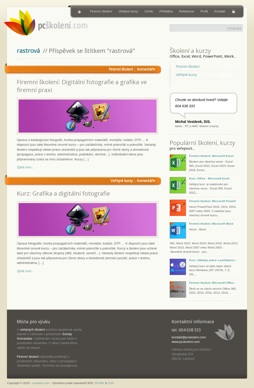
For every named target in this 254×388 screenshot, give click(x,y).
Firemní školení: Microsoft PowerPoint (212, 201)
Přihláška (166, 11)
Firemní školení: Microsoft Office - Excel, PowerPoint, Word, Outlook (212, 282)
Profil (204, 11)
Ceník (149, 11)
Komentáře (146, 69)
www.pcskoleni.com (186, 342)
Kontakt (219, 11)
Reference (186, 11)
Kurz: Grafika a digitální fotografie (63, 193)
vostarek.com (41, 383)
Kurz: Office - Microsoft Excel (209, 178)
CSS (111, 383)
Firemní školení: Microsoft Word (211, 223)
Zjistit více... (25, 167)
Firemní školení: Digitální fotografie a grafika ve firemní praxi (82, 86)
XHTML (99, 383)
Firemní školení (101, 11)
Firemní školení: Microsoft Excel (211, 155)
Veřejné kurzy (128, 11)
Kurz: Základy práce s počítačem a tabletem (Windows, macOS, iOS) (212, 260)
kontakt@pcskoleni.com (189, 337)
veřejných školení (32, 329)
